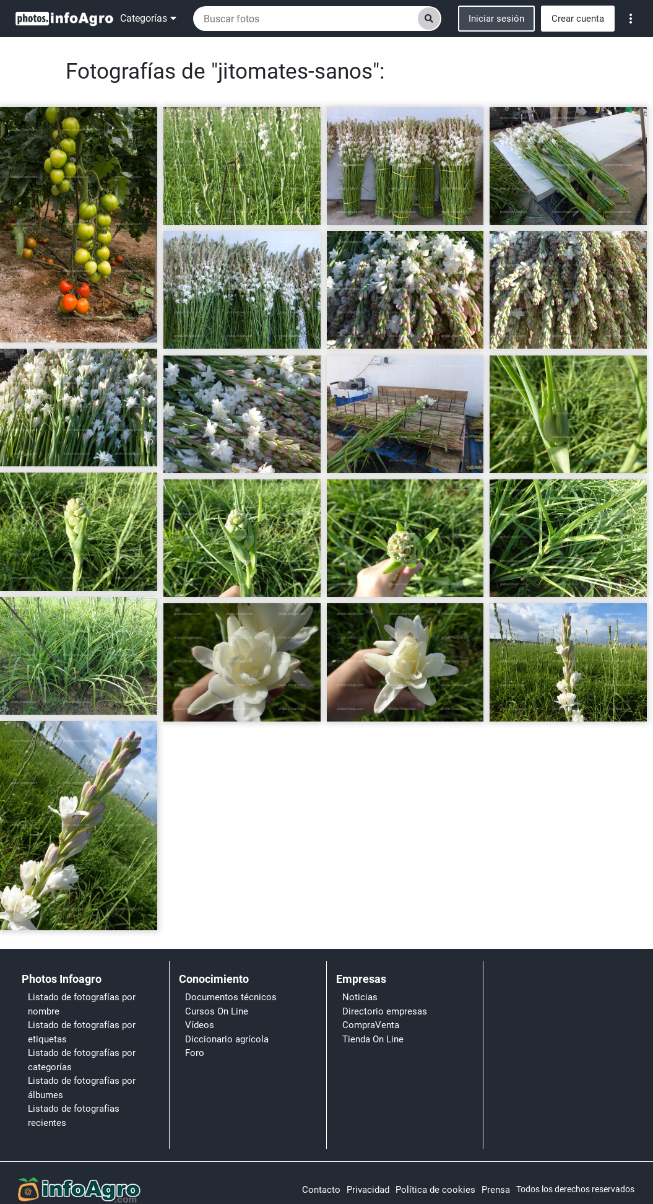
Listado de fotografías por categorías (82, 1060)
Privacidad (368, 1189)
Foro (194, 1052)
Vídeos (199, 1025)
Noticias (360, 997)
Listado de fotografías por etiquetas (82, 1032)
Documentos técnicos (231, 997)
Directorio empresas (384, 1011)
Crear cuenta (577, 18)
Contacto (321, 1189)
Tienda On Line (373, 1039)
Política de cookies (435, 1189)
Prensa (496, 1189)
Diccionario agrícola (227, 1039)
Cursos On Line (216, 1011)
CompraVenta (370, 1025)
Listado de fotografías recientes (73, 1115)
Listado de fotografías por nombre (82, 1004)
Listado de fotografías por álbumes (82, 1088)
